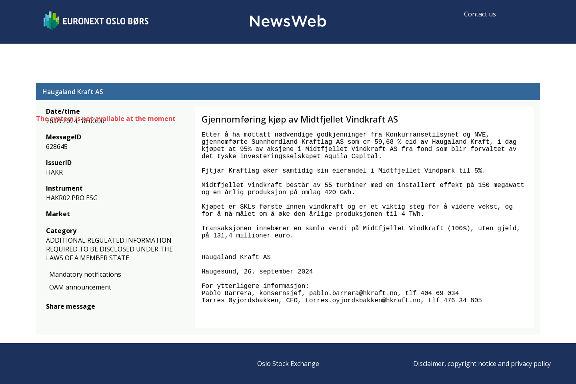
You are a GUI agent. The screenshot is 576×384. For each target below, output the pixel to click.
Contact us (480, 14)
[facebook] (51, 318)
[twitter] (63, 318)
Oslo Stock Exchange (288, 363)
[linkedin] (78, 318)
